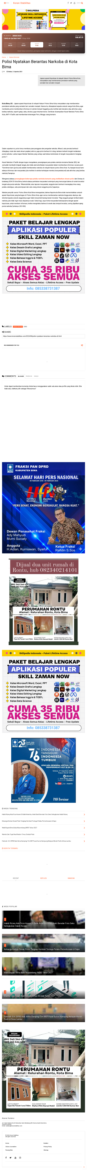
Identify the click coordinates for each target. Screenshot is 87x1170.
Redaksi (46, 1143)
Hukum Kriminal (14, 57)
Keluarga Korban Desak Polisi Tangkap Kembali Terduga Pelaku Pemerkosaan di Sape (42, 949)
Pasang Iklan (9, 1150)
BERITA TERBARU (10, 848)
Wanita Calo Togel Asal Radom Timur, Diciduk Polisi (27, 996)
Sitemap (46, 1150)
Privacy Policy (48, 1146)
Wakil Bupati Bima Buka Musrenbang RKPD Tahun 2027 (28, 972)
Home (4, 57)
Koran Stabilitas (21, 3)
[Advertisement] (17, 87)
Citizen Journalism (10, 1146)
